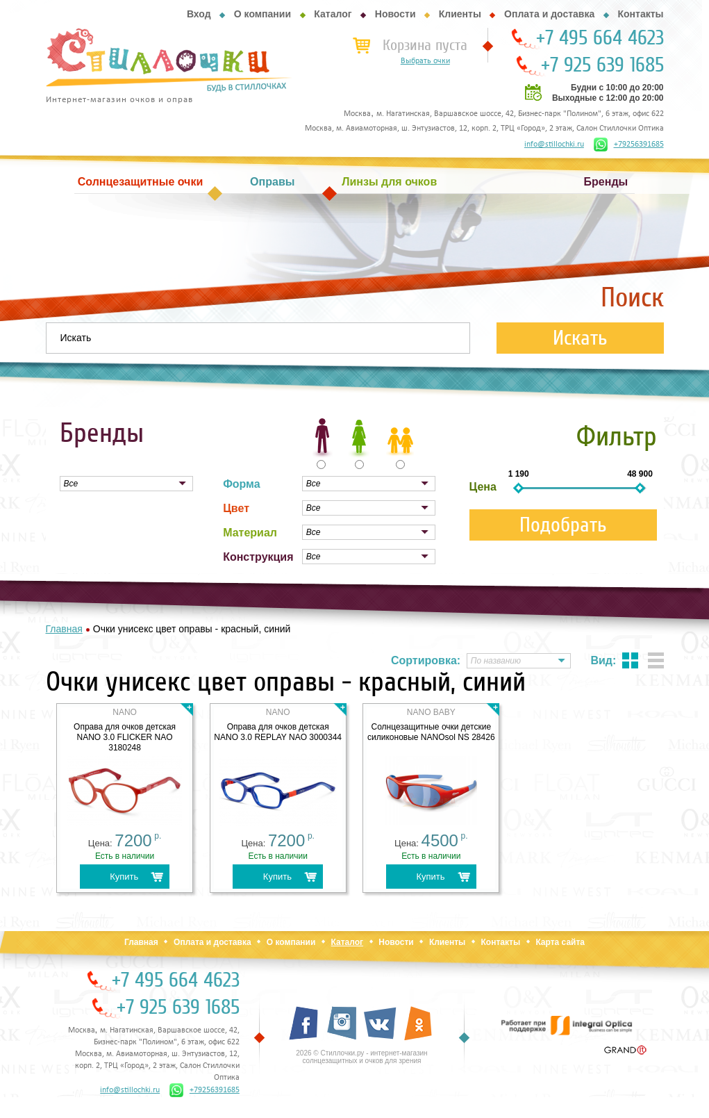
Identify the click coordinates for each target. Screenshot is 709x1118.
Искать (580, 338)
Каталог (332, 13)
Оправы (272, 182)
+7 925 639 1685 (602, 65)
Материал (250, 533)
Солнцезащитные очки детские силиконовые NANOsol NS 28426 (431, 732)
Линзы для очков (389, 182)
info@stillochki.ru (554, 144)
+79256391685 (629, 144)
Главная (141, 942)
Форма (241, 484)
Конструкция (258, 557)
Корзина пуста (425, 45)
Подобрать (563, 525)
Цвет (236, 508)
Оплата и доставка (549, 13)
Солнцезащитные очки (140, 182)
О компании (262, 13)
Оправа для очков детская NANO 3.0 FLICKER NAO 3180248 (125, 737)
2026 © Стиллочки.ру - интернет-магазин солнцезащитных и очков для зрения (361, 1056)
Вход (199, 13)
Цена (483, 487)
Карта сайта (560, 942)
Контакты (640, 13)
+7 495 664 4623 (600, 38)
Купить (124, 876)
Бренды (606, 182)
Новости (395, 13)
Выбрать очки (425, 61)
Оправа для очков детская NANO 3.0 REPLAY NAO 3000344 (278, 732)
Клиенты (460, 13)
